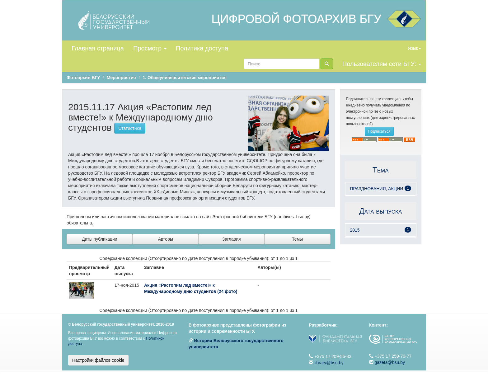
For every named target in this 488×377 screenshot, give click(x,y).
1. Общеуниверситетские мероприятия (184, 77)
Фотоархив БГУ (83, 77)
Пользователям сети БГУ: (381, 63)
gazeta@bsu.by (390, 362)
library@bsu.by (329, 362)
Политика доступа (202, 48)
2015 (355, 230)
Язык (414, 48)
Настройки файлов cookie (98, 360)
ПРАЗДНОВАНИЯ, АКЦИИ (376, 188)
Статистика (129, 128)
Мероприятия (121, 77)
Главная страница (98, 48)
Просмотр (150, 48)
